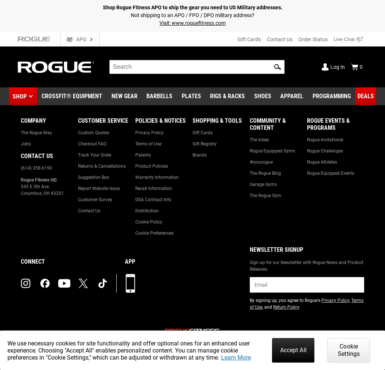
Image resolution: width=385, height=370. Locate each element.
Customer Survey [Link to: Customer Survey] (95, 199)
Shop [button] (20, 96)
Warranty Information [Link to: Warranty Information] (157, 177)
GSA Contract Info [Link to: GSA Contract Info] (153, 199)
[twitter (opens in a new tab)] (83, 283)
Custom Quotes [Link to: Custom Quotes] (93, 132)
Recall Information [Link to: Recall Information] (153, 188)
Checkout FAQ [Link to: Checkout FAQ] (92, 144)
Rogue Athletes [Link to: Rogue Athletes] (322, 162)
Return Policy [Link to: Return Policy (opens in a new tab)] (286, 307)
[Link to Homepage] (56, 67)
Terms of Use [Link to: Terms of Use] (148, 144)
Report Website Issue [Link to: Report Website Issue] (99, 188)
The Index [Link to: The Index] (259, 139)
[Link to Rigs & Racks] (227, 96)
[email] (307, 285)
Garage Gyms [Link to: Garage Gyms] (263, 184)
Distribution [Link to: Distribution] (147, 210)
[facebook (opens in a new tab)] (45, 283)
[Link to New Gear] (124, 96)
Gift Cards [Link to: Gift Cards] (202, 132)
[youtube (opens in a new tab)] (64, 283)
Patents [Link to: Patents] (143, 155)
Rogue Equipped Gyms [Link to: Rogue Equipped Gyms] (272, 151)
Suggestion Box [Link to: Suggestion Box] (93, 177)
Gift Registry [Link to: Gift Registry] (204, 144)
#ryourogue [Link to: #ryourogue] (261, 162)
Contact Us (279, 39)
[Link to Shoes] (263, 96)
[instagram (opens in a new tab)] (25, 283)
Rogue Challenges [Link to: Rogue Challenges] (325, 151)
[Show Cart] (357, 67)
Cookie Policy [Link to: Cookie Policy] (148, 222)
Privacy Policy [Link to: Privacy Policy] (149, 132)
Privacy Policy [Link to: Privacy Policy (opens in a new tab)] (335, 300)
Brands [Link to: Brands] (199, 155)
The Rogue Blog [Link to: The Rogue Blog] (265, 173)
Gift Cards (249, 39)
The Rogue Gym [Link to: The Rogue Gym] (265, 195)
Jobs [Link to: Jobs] (26, 144)
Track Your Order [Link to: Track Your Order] (94, 155)
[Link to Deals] (365, 96)
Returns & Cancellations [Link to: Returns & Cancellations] (102, 166)
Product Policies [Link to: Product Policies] (151, 166)
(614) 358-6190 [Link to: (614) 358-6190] (36, 168)
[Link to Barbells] (159, 96)
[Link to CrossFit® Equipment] (71, 96)
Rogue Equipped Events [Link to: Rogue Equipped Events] (330, 173)
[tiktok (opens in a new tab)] (102, 283)
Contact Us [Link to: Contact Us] (89, 210)
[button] (278, 67)
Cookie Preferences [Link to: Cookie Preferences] (154, 233)
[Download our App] (130, 283)
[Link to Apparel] (291, 96)
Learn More (236, 357)
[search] (197, 67)
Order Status (313, 39)
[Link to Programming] (331, 96)
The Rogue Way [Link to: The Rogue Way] (36, 132)
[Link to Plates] (191, 96)
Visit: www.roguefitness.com (192, 23)
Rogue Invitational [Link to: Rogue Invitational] (325, 139)
